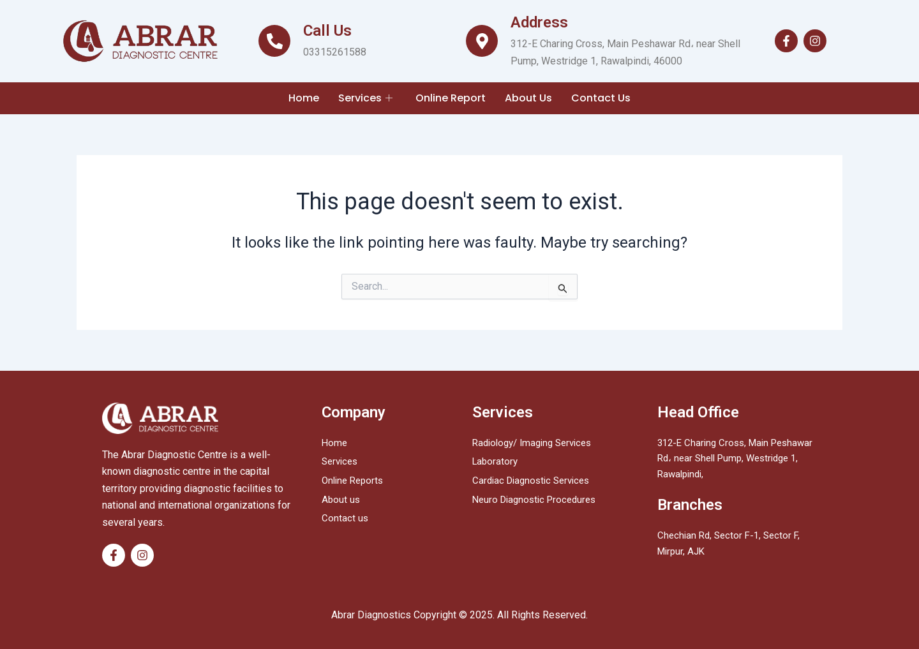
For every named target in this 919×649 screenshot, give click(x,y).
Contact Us (601, 98)
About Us (528, 98)
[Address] (482, 41)
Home (303, 98)
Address (539, 22)
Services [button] (365, 98)
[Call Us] (274, 41)
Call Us (327, 31)
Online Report (450, 98)
